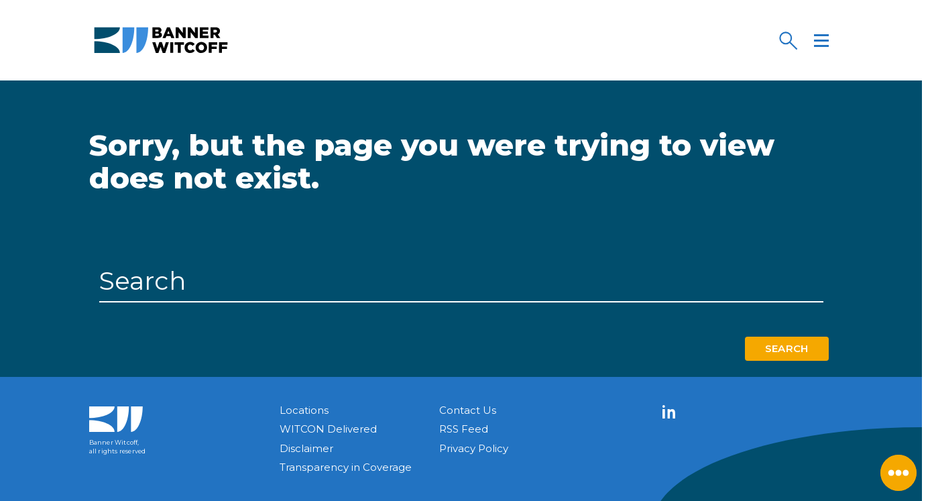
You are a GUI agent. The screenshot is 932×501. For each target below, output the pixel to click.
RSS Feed (463, 429)
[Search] (788, 40)
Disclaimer (306, 448)
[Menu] (821, 40)
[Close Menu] (898, 473)
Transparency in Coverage (346, 467)
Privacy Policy (473, 448)
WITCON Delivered (328, 429)
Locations (304, 410)
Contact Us (467, 410)
